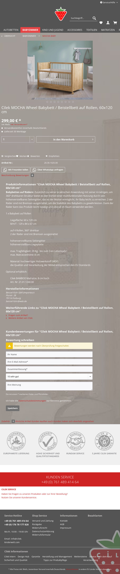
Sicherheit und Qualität (15, 560)
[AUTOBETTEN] (10, 30)
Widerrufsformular (41, 534)
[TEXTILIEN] (91, 30)
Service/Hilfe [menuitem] (108, 2)
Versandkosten (72, 569)
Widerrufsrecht (39, 527)
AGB (62, 524)
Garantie (36, 556)
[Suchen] (94, 18)
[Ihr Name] (49, 354)
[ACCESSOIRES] (74, 30)
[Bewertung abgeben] (49, 376)
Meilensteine (80, 556)
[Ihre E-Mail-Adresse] (49, 362)
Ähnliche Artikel (23, 421)
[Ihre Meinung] (49, 386)
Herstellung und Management (57, 556)
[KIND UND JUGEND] (52, 30)
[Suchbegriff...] (83, 18)
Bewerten (34, 156)
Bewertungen (25, 175)
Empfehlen (52, 156)
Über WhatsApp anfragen (48, 170)
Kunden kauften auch (42, 421)
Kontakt (64, 520)
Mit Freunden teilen (15, 170)
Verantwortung (90, 560)
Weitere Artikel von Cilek (19, 318)
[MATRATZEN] (108, 30)
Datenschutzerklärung (43, 531)
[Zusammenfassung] (49, 369)
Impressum (65, 527)
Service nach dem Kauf (100, 556)
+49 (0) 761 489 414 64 (60, 481)
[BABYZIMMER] (30, 30)
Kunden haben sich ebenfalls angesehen (73, 421)
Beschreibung (8, 175)
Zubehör (8, 421)
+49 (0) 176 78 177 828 (16, 524)
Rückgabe (37, 524)
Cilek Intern (10, 556)
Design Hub (23, 556)
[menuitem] (83, 19)
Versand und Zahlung (42, 520)
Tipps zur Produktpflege (55, 560)
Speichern (13, 408)
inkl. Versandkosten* (19, 124)
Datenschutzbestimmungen (32, 400)
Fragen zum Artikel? (17, 315)
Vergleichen (8, 156)
